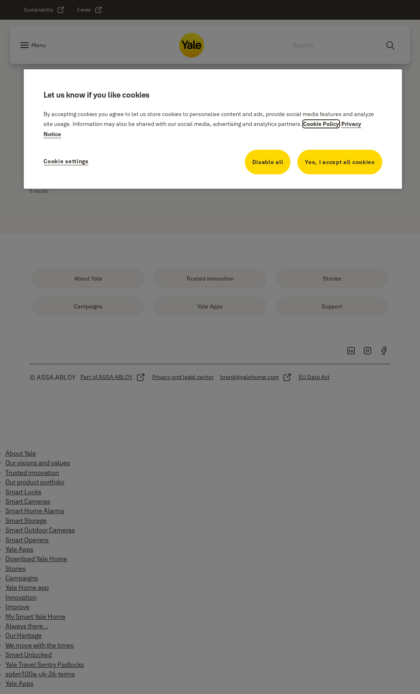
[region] (213, 128)
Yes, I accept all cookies (340, 162)
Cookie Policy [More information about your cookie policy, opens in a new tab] (321, 124)
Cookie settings (66, 161)
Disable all (267, 162)
